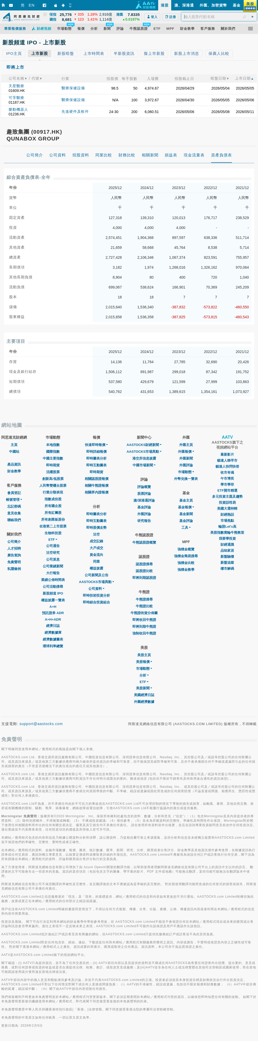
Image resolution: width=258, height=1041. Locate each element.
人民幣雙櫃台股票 (52, 485)
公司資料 (96, 589)
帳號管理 (14, 500)
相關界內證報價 (96, 492)
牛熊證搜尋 (144, 599)
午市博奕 (227, 478)
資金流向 (96, 555)
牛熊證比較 (144, 606)
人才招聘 (14, 548)
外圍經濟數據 (144, 702)
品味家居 (227, 550)
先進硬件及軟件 (75, 111)
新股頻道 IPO (53, 593)
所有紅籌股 (53, 513)
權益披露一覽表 (53, 600)
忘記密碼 (14, 506)
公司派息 (53, 559)
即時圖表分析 (96, 458)
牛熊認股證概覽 (144, 542)
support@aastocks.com (41, 724)
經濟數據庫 (53, 632)
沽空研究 (53, 553)
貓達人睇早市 (227, 460)
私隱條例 (14, 569)
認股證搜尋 (144, 564)
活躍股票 (53, 472)
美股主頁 (144, 655)
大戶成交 (96, 548)
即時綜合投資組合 (96, 602)
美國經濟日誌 (144, 695)
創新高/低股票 (53, 479)
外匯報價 (186, 452)
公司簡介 (14, 542)
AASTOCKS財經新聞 (144, 445)
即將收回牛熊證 (144, 620)
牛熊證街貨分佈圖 (144, 613)
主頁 (14, 445)
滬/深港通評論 (144, 500)
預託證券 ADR (53, 613)
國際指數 (53, 452)
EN (32, 5)
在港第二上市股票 (52, 526)
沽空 (96, 534)
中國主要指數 (53, 458)
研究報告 (144, 521)
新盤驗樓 (227, 556)
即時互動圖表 (96, 465)
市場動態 (144, 669)
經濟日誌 (53, 626)
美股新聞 (144, 688)
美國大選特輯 (227, 508)
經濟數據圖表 (53, 639)
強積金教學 (185, 570)
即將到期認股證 (144, 578)
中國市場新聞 (144, 465)
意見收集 (14, 513)
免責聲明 (14, 562)
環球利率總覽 (53, 646)
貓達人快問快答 (227, 466)
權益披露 (96, 568)
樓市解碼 (227, 569)
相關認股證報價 (96, 479)
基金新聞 (186, 514)
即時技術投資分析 (96, 595)
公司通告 (53, 546)
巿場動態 (186, 472)
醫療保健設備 (73, 88)
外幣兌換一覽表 (186, 479)
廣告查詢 (14, 555)
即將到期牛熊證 (144, 626)
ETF (53, 540)
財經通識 (227, 544)
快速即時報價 (96, 445)
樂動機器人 (18, 109)
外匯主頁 (186, 445)
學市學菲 (227, 484)
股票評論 (144, 494)
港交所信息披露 (144, 458)
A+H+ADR (53, 619)
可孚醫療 (16, 98)
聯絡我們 (14, 520)
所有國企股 (53, 506)
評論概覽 (144, 487)
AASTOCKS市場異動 (96, 582)
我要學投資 (227, 538)
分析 (144, 675)
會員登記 (14, 493)
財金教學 (14, 471)
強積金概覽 (185, 549)
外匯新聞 (186, 458)
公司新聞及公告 (96, 575)
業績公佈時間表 (53, 580)
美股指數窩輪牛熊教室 (227, 532)
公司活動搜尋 (53, 587)
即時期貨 (53, 465)
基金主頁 (186, 500)
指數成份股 (53, 499)
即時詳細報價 (96, 452)
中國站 (14, 452)
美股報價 (144, 662)
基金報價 (186, 507)
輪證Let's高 (227, 526)
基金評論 (144, 507)
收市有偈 (227, 472)
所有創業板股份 (53, 519)
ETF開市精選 (227, 490)
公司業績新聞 (53, 566)
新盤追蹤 (227, 562)
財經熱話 (227, 514)
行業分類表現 (53, 492)
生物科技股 (53, 533)
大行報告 (53, 573)
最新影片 (227, 454)
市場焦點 (227, 520)
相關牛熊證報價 (96, 485)
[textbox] (219, 17)
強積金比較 (185, 563)
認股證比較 (144, 571)
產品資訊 (14, 464)
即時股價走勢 (96, 528)
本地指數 (53, 445)
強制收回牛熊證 (144, 633)
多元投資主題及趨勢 (227, 496)
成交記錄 (96, 541)
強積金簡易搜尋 (186, 556)
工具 (186, 528)
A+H (53, 607)
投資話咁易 (227, 502)
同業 (96, 561)
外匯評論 (144, 514)
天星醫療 (16, 86)
